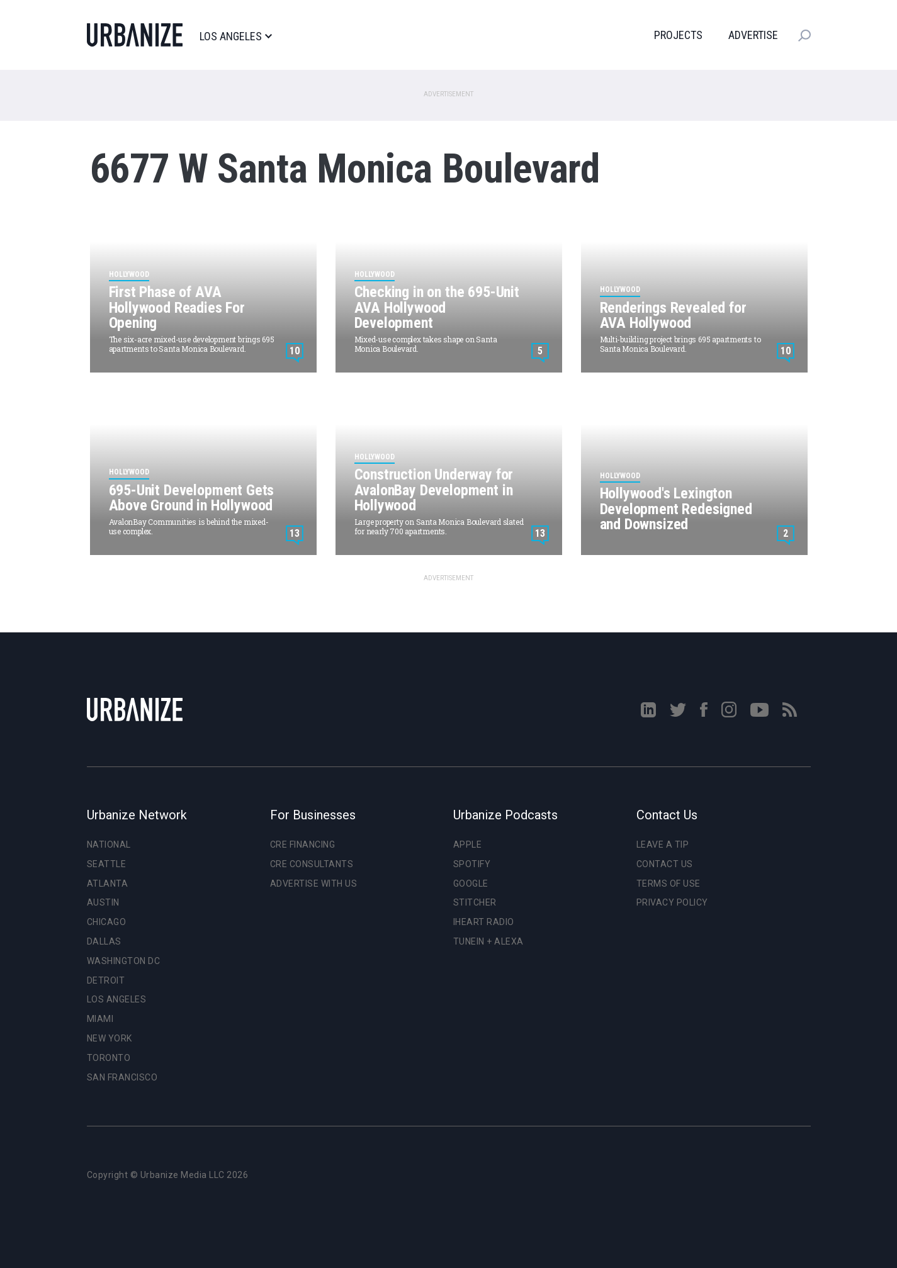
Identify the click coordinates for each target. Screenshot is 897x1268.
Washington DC (124, 961)
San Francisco (122, 1077)
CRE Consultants (312, 864)
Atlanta (107, 883)
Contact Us (664, 864)
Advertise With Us (314, 883)
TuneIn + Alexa (488, 941)
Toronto (109, 1058)
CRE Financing (303, 844)
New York (109, 1038)
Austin (103, 902)
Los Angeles (236, 36)
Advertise (753, 35)
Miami (100, 1019)
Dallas (104, 941)
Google (470, 883)
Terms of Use (668, 883)
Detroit (106, 980)
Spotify (472, 864)
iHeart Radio (483, 922)
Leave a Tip (662, 844)
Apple (467, 844)
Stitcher (475, 902)
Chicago (107, 922)
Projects (678, 35)
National (109, 844)
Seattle (107, 864)
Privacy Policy (672, 902)
